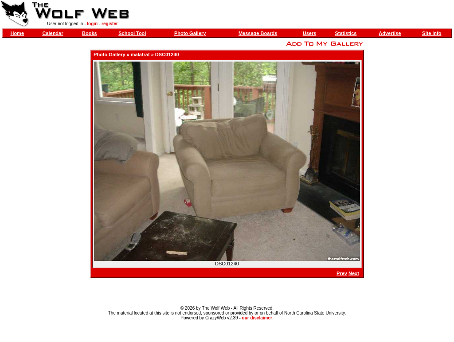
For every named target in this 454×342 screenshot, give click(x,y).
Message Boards (258, 33)
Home (17, 33)
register (110, 23)
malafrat (140, 54)
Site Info (431, 33)
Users (310, 33)
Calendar (52, 33)
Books (89, 33)
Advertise (390, 33)
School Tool (132, 33)
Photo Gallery (190, 33)
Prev (342, 273)
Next (353, 273)
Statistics (345, 33)
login (92, 23)
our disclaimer (257, 317)
